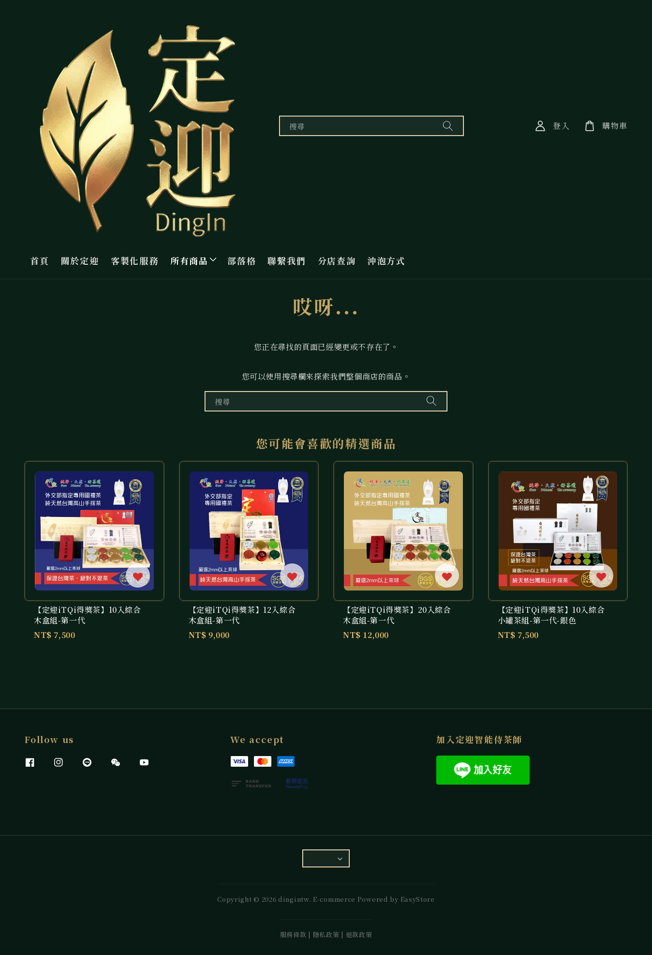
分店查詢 (337, 260)
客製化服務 (135, 260)
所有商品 (189, 260)
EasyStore (417, 899)
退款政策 (359, 934)
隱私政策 (326, 934)
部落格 (241, 260)
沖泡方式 (387, 260)
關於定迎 (80, 260)
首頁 (39, 260)
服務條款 (293, 934)
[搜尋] (447, 125)
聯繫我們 (286, 260)
